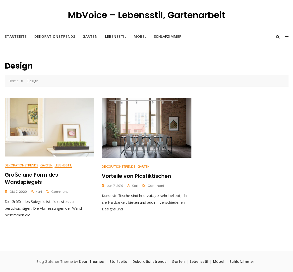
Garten (90, 36)
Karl (39, 191)
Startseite (16, 36)
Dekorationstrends (54, 36)
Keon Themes (91, 261)
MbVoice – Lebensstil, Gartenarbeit (146, 15)
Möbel (140, 36)
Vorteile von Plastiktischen (136, 176)
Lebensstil (115, 36)
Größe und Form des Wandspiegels (31, 178)
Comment (59, 191)
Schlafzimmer (168, 36)
